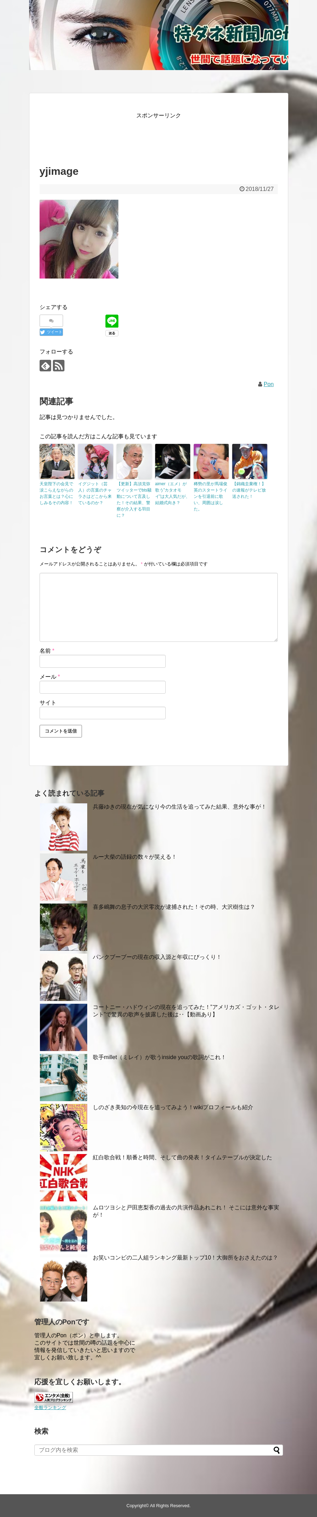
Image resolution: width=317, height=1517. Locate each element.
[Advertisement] (167, 136)
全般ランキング (50, 1407)
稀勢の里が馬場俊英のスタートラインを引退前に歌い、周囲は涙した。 (210, 496)
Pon (269, 384)
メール (50, 677)
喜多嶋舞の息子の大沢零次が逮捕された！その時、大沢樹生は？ (174, 907)
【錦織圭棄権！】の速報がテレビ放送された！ (249, 490)
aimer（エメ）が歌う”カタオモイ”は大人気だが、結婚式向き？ (172, 493)
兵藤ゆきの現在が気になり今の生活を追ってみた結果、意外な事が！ (180, 807)
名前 (47, 651)
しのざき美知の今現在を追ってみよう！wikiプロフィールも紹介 (173, 1107)
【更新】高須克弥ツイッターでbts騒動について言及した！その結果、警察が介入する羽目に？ (134, 499)
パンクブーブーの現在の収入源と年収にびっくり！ (157, 957)
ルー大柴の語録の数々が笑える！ (135, 857)
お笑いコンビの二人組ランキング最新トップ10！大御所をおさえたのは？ (185, 1258)
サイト (48, 703)
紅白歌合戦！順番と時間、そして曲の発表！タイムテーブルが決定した (182, 1157)
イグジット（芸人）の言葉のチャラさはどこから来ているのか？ (95, 493)
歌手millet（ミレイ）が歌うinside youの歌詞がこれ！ (159, 1057)
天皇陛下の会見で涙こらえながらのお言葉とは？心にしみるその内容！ (56, 493)
